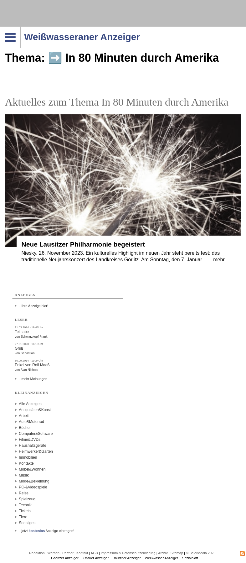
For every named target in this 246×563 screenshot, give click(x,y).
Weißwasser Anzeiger (161, 558)
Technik (25, 505)
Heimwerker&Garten (36, 451)
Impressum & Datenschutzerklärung (128, 553)
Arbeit (23, 415)
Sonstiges (27, 522)
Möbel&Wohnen (32, 469)
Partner (68, 553)
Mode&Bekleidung (34, 481)
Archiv (163, 553)
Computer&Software (36, 433)
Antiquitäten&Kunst (35, 409)
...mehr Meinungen (32, 378)
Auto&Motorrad (31, 421)
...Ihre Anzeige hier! (33, 305)
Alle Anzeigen (30, 403)
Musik (23, 475)
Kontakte (26, 463)
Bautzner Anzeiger (127, 558)
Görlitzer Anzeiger (64, 558)
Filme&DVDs (29, 439)
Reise (23, 493)
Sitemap (177, 553)
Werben (53, 553)
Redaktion (37, 553)
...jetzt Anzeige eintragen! (46, 530)
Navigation (20, 28)
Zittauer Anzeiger (96, 558)
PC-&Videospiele (33, 487)
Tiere (23, 517)
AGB (94, 553)
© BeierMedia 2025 (200, 553)
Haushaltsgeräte (32, 445)
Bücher (25, 427)
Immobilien (28, 457)
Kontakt (82, 553)
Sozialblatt (190, 558)
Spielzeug (27, 499)
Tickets (25, 511)
